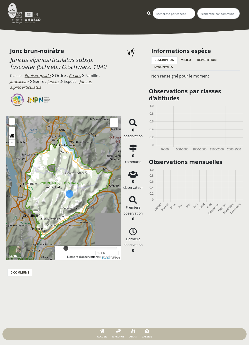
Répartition (207, 60)
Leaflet (106, 258)
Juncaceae (19, 81)
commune (20, 272)
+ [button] (12, 130)
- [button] (12, 143)
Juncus (53, 81)
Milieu (186, 60)
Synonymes (163, 67)
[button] (12, 136)
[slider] (65, 248)
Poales (75, 75)
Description (164, 60)
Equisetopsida (38, 75)
